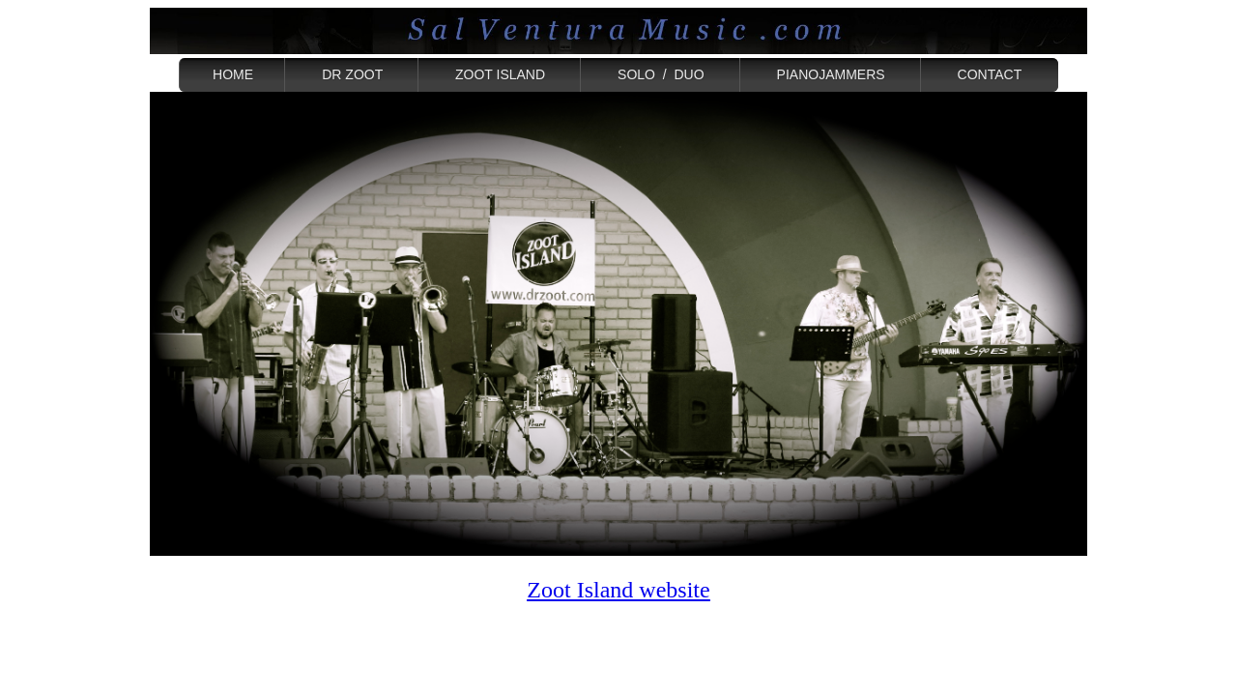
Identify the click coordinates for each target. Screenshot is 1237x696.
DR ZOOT (351, 74)
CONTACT (989, 74)
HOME (233, 74)
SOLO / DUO (660, 74)
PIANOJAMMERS (831, 74)
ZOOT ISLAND (500, 74)
